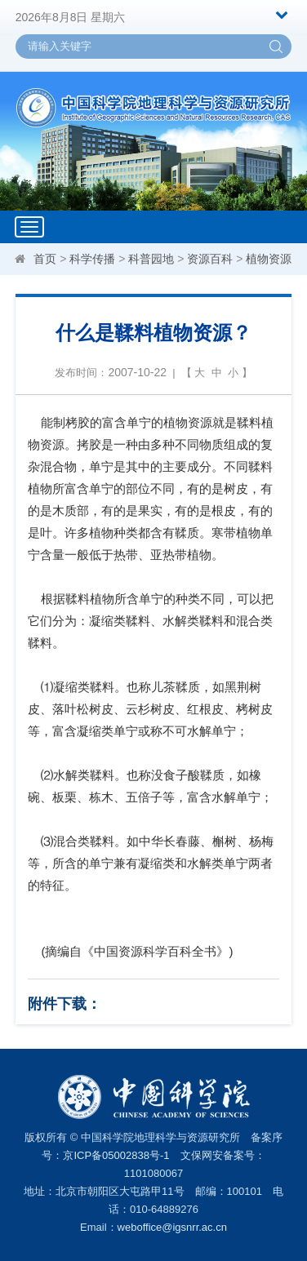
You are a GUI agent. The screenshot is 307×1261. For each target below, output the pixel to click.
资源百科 (210, 258)
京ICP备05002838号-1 (116, 1155)
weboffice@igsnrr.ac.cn (172, 1227)
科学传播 (92, 258)
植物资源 (268, 258)
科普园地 (151, 258)
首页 (44, 258)
